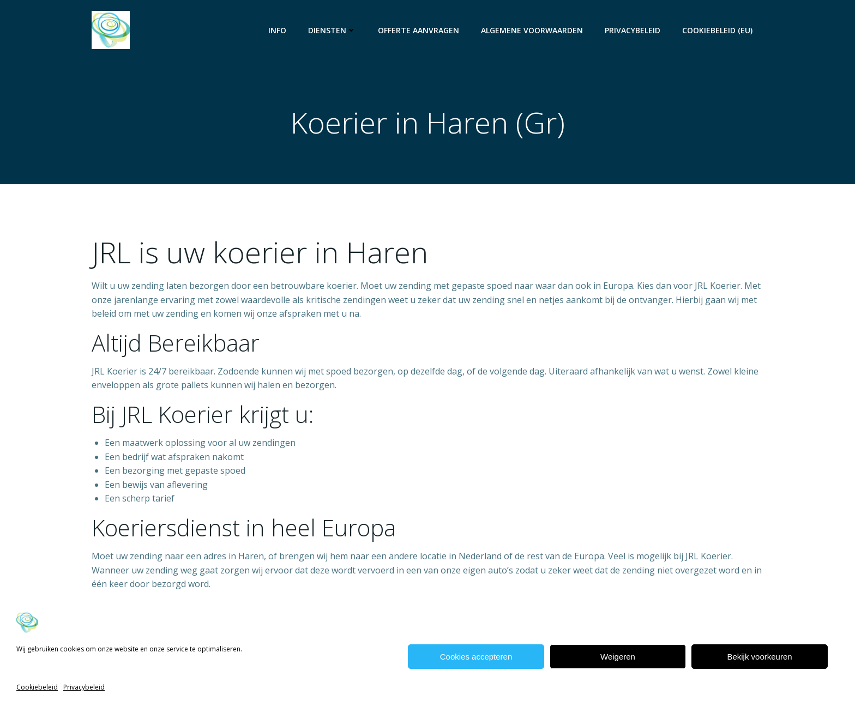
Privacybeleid (84, 687)
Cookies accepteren (476, 656)
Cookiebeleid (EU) (717, 30)
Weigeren (617, 656)
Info (277, 30)
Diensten (332, 30)
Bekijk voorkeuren (759, 656)
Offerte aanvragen (418, 30)
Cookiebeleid (37, 687)
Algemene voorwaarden (532, 30)
